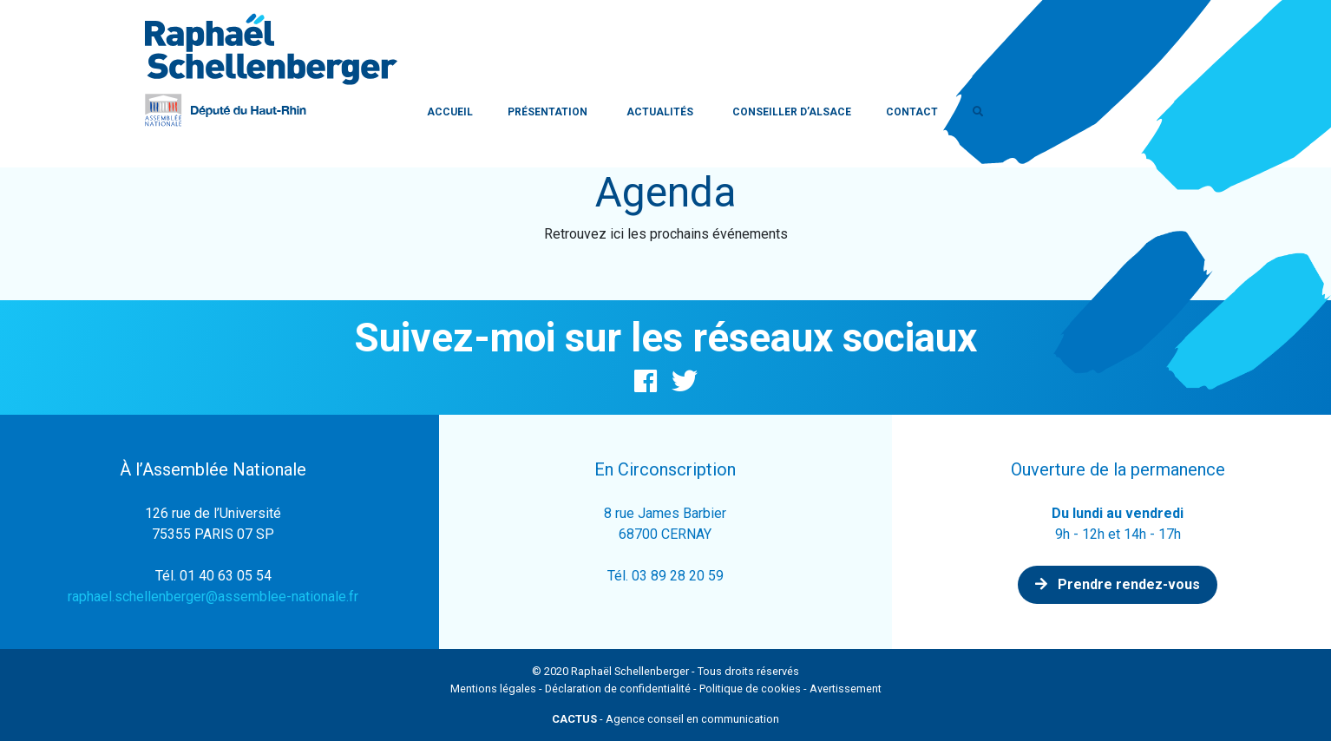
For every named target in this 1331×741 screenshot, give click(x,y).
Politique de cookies (750, 688)
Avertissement (846, 688)
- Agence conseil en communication (665, 718)
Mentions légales (493, 688)
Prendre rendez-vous (1117, 584)
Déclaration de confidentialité (618, 688)
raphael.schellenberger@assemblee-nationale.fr (213, 596)
